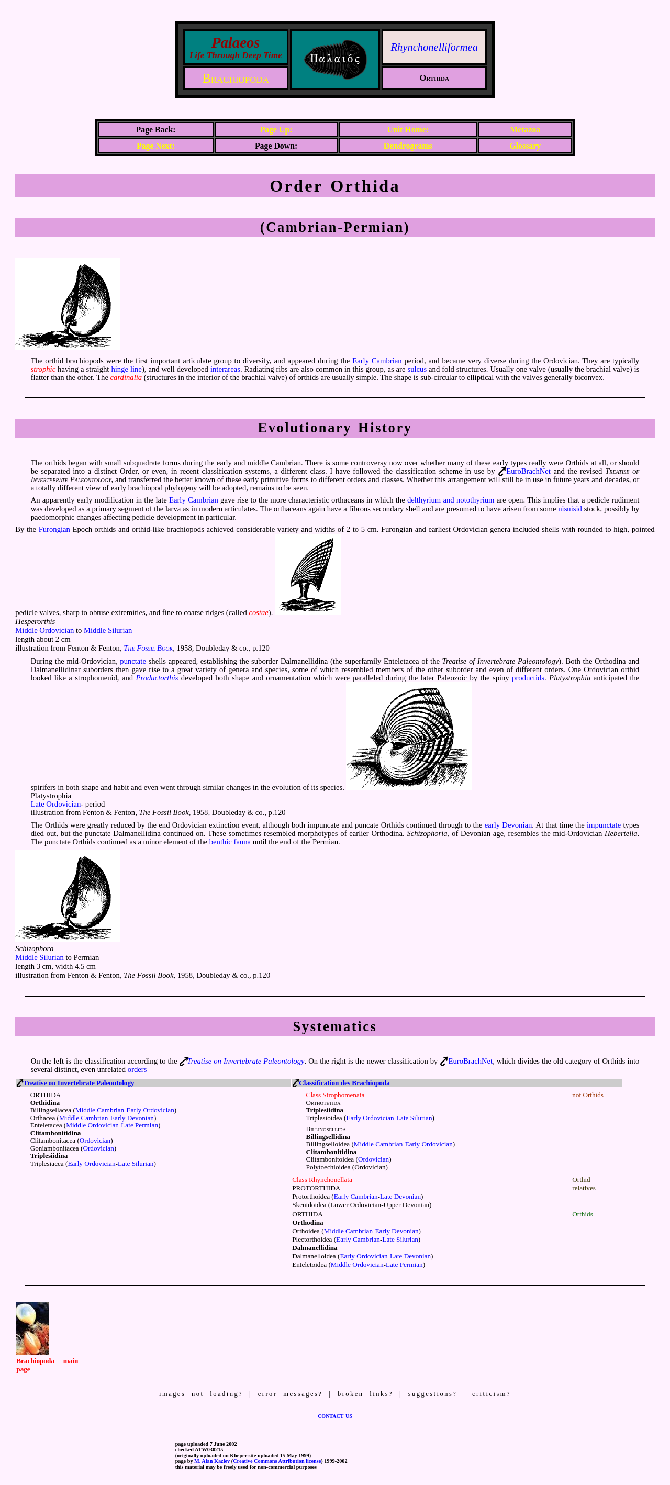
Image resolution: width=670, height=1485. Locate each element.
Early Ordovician (150, 1110)
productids (528, 678)
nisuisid (570, 509)
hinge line (126, 369)
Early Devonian (132, 1118)
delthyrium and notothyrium (451, 500)
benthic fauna (230, 842)
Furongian (54, 529)
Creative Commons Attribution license (277, 1461)
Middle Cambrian (99, 1110)
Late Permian (139, 1125)
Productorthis (157, 678)
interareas (225, 369)
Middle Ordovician (44, 630)
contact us (335, 1415)
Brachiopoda (235, 78)
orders (137, 1069)
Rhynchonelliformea (434, 47)
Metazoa (525, 129)
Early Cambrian (376, 360)
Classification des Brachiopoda (344, 1083)
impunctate (604, 825)
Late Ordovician (56, 804)
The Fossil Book (148, 648)
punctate (133, 661)
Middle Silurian (108, 630)
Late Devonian (400, 1196)
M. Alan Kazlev (212, 1461)
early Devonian (508, 825)
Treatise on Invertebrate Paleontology (245, 1061)
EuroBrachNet (528, 471)
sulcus (417, 369)
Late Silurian (135, 1163)
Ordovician (95, 1140)
